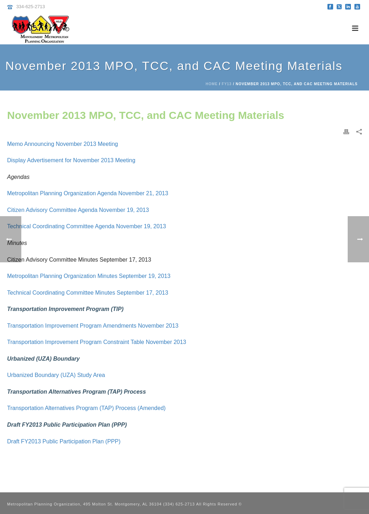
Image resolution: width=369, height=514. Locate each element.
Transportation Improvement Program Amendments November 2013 (92, 326)
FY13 (227, 84)
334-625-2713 (30, 6)
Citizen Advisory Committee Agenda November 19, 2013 (78, 210)
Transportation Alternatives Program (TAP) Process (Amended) (86, 408)
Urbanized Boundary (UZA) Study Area (56, 375)
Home (212, 84)
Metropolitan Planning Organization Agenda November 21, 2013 (87, 193)
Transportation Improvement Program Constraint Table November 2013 (96, 342)
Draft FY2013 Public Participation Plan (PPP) (63, 441)
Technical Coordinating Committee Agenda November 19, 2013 (86, 226)
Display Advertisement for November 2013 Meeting (71, 160)
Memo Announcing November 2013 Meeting (62, 144)
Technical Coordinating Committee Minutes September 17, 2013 (87, 293)
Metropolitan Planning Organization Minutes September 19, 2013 (88, 276)
